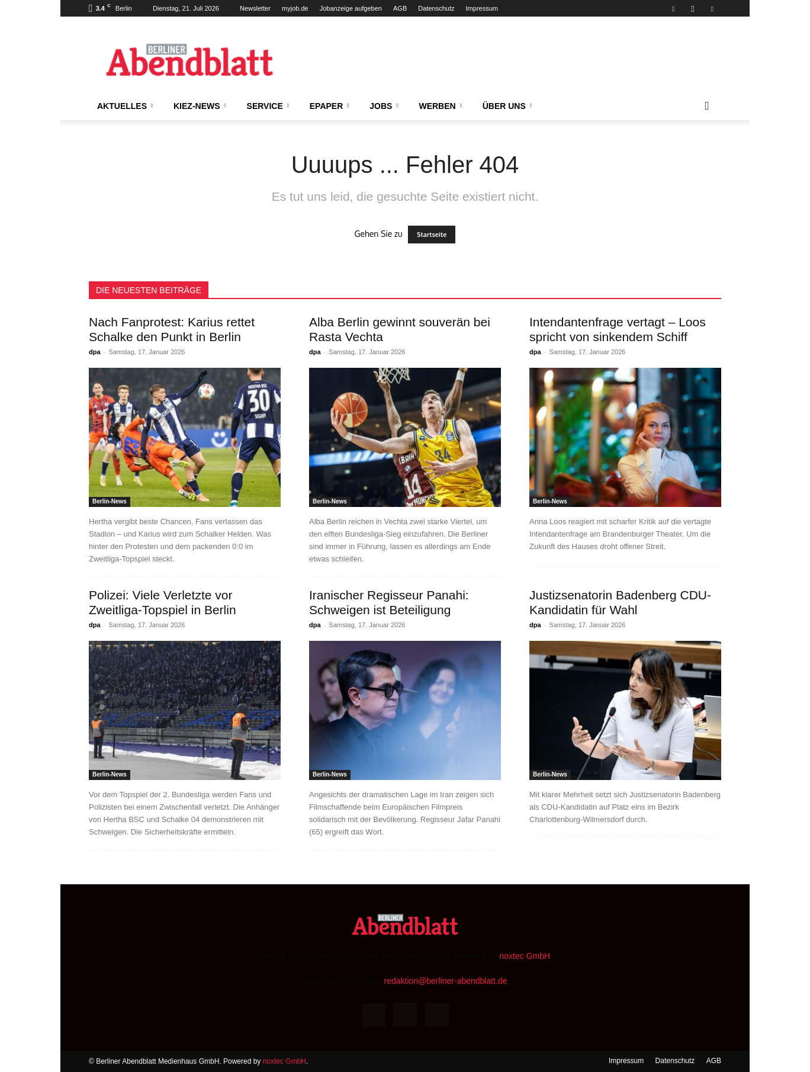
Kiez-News (199, 106)
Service (268, 106)
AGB (400, 8)
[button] (707, 106)
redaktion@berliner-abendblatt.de (445, 981)
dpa (95, 351)
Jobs (383, 106)
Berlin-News (109, 501)
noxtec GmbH (525, 956)
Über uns (507, 106)
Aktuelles (125, 106)
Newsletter (255, 8)
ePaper (329, 106)
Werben (440, 106)
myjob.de (295, 8)
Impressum (482, 8)
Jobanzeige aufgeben (351, 8)
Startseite (431, 234)
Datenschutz (436, 8)
